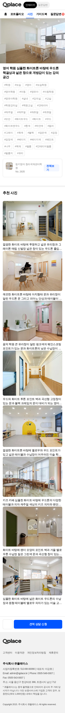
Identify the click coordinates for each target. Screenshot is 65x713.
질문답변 (42, 5)
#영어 (28, 85)
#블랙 (31, 132)
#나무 (7, 146)
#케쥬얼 (47, 112)
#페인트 (49, 139)
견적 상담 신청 (38, 624)
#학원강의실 (10, 105)
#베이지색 (35, 139)
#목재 (18, 146)
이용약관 (19, 652)
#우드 (48, 119)
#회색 (20, 132)
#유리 (20, 153)
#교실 (48, 98)
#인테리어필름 (43, 146)
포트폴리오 (17, 14)
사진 (30, 14)
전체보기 (50, 167)
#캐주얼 (8, 112)
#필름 (28, 146)
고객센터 (7, 652)
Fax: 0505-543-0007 (13, 677)
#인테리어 (42, 105)
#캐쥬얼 (34, 112)
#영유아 (34, 91)
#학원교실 (27, 105)
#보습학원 (41, 85)
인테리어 (30, 5)
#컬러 (51, 125)
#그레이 (8, 132)
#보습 (18, 85)
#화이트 (36, 119)
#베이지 (21, 139)
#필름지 (8, 153)
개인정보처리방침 (36, 652)
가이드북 (41, 14)
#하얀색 (39, 125)
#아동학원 (48, 91)
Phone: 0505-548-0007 (41, 673)
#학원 (7, 85)
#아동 (23, 91)
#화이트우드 (21, 119)
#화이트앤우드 (12, 125)
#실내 (25, 98)
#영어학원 (9, 91)
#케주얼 (21, 112)
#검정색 (8, 139)
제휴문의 (53, 652)
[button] (59, 4)
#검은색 (42, 132)
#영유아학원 (10, 98)
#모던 (7, 119)
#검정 (54, 132)
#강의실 (36, 98)
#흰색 (27, 125)
